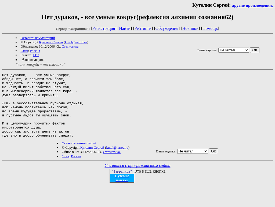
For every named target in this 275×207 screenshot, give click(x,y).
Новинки (190, 28)
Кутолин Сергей (51, 42)
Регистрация (103, 28)
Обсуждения (166, 28)
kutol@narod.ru (76, 42)
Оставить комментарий (37, 38)
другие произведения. (252, 5)
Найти (125, 28)
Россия (35, 51)
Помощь (210, 28)
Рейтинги (143, 28)
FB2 (36, 55)
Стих (24, 51)
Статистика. (70, 46)
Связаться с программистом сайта (138, 178)
